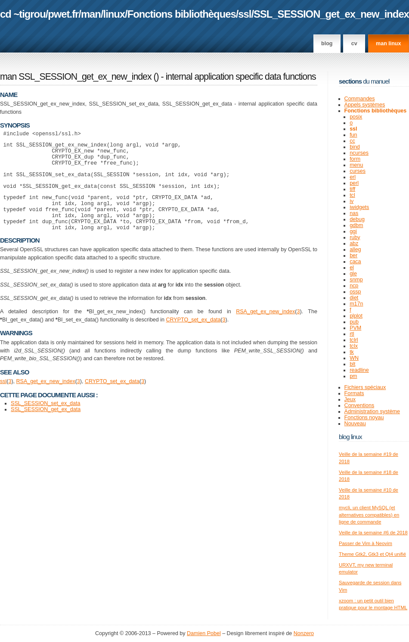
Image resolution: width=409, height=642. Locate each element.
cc (352, 141)
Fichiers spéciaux (365, 387)
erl (353, 177)
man (91, 14)
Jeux (350, 399)
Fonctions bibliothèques (181, 14)
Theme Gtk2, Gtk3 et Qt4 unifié (372, 554)
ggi (353, 231)
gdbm (356, 225)
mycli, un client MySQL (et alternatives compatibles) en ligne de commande (369, 514)
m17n (356, 304)
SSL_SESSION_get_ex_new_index (331, 14)
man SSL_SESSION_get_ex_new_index (76, 77)
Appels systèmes (364, 105)
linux (114, 14)
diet (354, 298)
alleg (355, 249)
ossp (355, 292)
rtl (352, 334)
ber (353, 255)
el (352, 268)
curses (358, 171)
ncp (354, 286)
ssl (244, 14)
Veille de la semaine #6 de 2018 (373, 532)
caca (355, 262)
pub (354, 322)
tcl (352, 195)
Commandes (359, 99)
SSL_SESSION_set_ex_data (45, 420)
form (355, 159)
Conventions (359, 405)
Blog (326, 44)
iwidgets (359, 207)
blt (352, 364)
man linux (388, 44)
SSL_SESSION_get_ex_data (46, 426)
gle (353, 274)
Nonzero (304, 633)
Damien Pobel (204, 633)
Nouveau (355, 424)
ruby (355, 237)
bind (355, 147)
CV (354, 44)
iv (351, 201)
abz (354, 243)
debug (357, 219)
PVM (355, 328)
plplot (356, 316)
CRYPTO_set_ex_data (193, 336)
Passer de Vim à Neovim (365, 543)
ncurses (359, 153)
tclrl (354, 340)
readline (359, 370)
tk (352, 352)
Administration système (372, 411)
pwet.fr (63, 14)
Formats (354, 393)
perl (354, 183)
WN (354, 358)
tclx (354, 346)
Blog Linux (350, 436)
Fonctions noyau (364, 417)
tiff (352, 189)
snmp (356, 280)
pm (353, 376)
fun (353, 135)
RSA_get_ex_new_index (265, 328)
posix (356, 117)
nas (354, 213)
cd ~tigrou (23, 14)
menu (356, 165)
